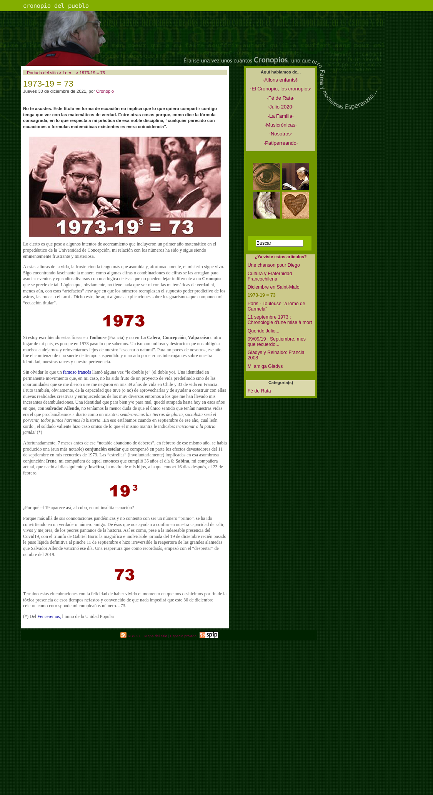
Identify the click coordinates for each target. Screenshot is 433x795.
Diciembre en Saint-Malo (274, 287)
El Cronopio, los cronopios (280, 89)
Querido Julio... (264, 331)
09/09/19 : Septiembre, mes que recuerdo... (277, 341)
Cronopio (105, 91)
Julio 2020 (281, 107)
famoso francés (77, 372)
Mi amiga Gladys (265, 366)
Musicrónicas (280, 125)
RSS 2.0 (130, 636)
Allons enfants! (281, 80)
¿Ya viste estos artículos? (280, 256)
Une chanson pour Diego (274, 265)
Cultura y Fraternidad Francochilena (270, 276)
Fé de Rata (281, 98)
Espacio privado (183, 636)
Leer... (69, 72)
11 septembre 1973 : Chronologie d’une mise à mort (280, 319)
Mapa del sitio (156, 636)
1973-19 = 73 (262, 295)
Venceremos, (49, 616)
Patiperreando (281, 143)
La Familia (280, 116)
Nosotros (280, 134)
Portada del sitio (42, 72)
